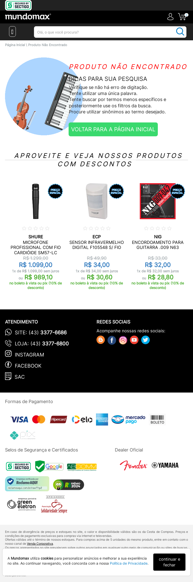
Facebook (28, 366)
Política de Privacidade (129, 563)
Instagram (29, 355)
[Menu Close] (12, 31)
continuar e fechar (169, 562)
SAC (20, 377)
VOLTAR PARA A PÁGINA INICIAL (113, 129)
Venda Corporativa (40, 543)
